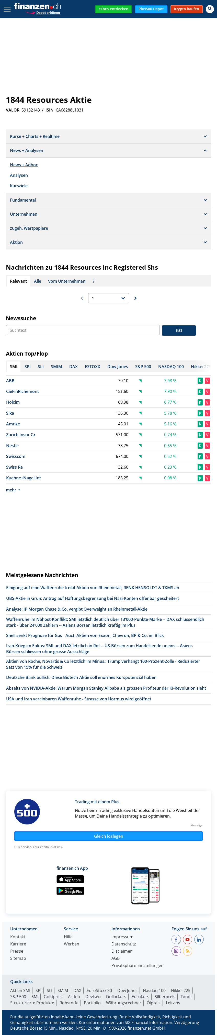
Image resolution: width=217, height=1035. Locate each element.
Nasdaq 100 (154, 990)
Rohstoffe (69, 1003)
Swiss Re (14, 467)
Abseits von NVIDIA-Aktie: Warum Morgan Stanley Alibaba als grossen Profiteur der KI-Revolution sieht (106, 688)
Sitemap (18, 958)
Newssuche (21, 318)
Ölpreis (154, 1003)
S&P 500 (18, 996)
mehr (13, 490)
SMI (34, 996)
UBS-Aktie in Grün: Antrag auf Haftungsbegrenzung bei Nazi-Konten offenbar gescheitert (92, 598)
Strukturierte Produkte (32, 1003)
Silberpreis (165, 996)
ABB (10, 380)
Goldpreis (53, 996)
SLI (49, 990)
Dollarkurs (116, 996)
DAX (77, 990)
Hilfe (68, 937)
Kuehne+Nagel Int (23, 478)
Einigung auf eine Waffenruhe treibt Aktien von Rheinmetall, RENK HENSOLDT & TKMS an (92, 587)
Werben (71, 944)
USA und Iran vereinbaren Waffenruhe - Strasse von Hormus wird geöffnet (78, 699)
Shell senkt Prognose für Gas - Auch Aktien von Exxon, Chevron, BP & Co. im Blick (85, 635)
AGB (115, 958)
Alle (37, 281)
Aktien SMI (20, 990)
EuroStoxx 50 (99, 990)
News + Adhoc (24, 165)
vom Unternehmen (66, 281)
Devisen (93, 996)
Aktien (74, 996)
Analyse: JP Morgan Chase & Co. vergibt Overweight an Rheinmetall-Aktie (76, 609)
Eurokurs (140, 996)
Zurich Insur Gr (21, 434)
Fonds (186, 996)
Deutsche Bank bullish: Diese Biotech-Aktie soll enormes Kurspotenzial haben (81, 677)
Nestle (12, 445)
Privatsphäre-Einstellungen (137, 965)
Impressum (122, 937)
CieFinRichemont (22, 391)
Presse (16, 951)
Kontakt (17, 937)
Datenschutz (123, 944)
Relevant (18, 281)
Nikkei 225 (180, 990)
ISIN (49, 110)
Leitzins (173, 1003)
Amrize (13, 424)
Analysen (19, 175)
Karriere (18, 944)
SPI (38, 990)
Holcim (13, 402)
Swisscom (15, 456)
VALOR (12, 110)
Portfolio (92, 1003)
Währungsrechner (123, 1003)
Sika (10, 413)
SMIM (63, 990)
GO (179, 330)
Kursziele (19, 186)
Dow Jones (127, 990)
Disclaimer (121, 951)
